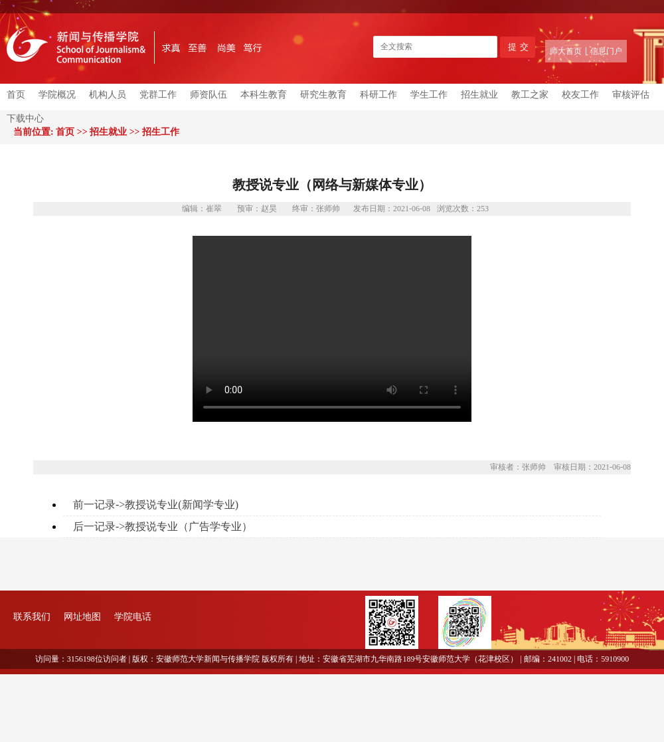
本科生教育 (263, 95)
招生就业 (479, 95)
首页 (16, 95)
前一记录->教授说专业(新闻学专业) (155, 504)
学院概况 (57, 95)
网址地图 (82, 617)
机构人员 (107, 95)
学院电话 (132, 617)
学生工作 (429, 95)
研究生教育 (323, 95)
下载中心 (25, 119)
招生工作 (160, 132)
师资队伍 (208, 95)
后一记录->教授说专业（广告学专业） (162, 526)
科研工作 (378, 95)
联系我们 (31, 617)
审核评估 (630, 95)
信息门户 (606, 51)
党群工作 (158, 95)
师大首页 (566, 51)
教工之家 (529, 95)
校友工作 (580, 95)
